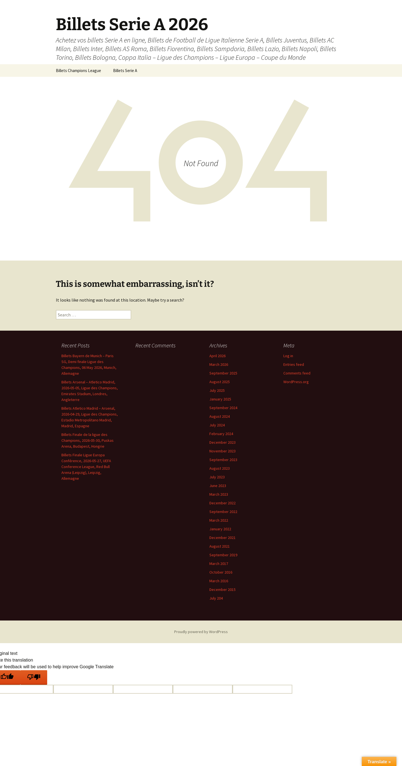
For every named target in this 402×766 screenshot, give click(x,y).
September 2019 (223, 554)
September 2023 (223, 459)
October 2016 (220, 572)
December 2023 (222, 442)
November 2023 (222, 451)
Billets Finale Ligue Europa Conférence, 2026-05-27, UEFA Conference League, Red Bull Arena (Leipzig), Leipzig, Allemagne (86, 466)
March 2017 (218, 563)
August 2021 (219, 546)
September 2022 (223, 511)
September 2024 (223, 407)
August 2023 (219, 468)
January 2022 (220, 528)
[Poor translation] (33, 677)
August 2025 (219, 381)
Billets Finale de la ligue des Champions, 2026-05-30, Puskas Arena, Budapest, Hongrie (87, 440)
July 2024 (217, 425)
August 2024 (219, 416)
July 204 (216, 598)
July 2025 (217, 390)
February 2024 (221, 433)
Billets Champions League (78, 70)
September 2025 (223, 373)
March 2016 (218, 580)
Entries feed (293, 364)
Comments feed (296, 373)
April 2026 (217, 355)
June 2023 (217, 485)
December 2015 (222, 589)
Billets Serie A (125, 70)
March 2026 (218, 364)
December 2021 (222, 537)
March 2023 (218, 494)
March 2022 (218, 520)
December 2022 (222, 502)
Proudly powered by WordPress (201, 631)
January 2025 (220, 399)
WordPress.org (296, 381)
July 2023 (217, 476)
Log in (288, 355)
